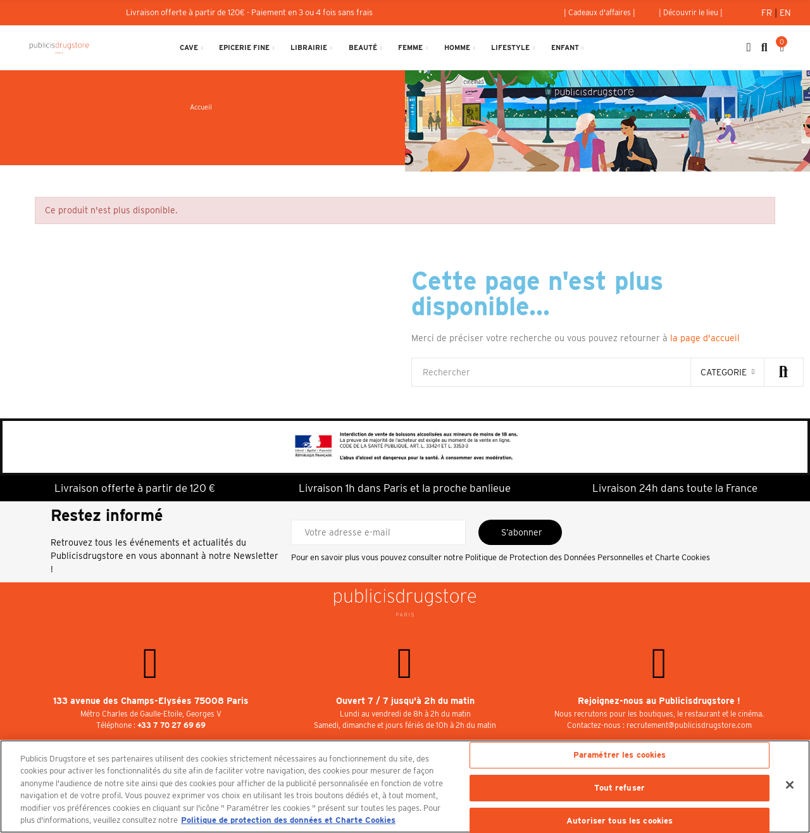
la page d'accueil (705, 338)
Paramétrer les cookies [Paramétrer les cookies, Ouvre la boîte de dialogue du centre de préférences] (619, 755)
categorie (724, 372)
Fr (768, 13)
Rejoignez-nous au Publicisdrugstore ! (659, 701)
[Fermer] (790, 785)
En (785, 13)
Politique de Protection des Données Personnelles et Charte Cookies (587, 557)
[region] (405, 786)
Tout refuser (619, 787)
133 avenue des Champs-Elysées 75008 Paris (151, 701)
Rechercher (783, 372)
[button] (599, 13)
